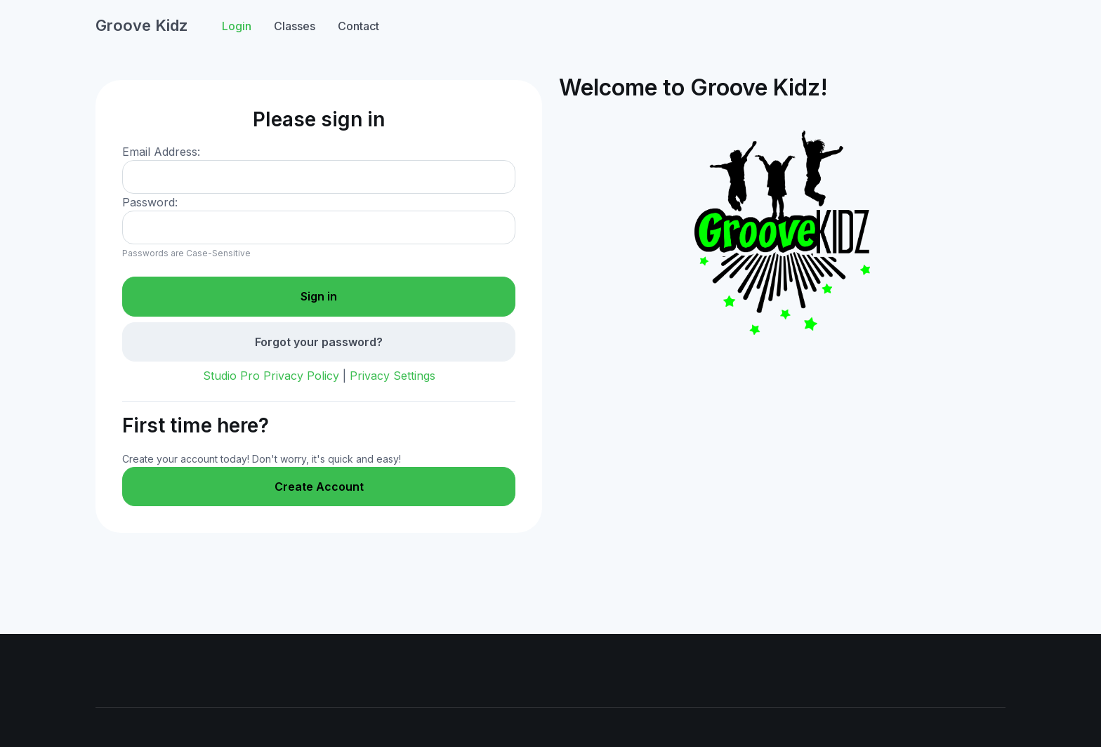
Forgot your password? (319, 342)
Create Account (319, 487)
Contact (358, 26)
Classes (294, 26)
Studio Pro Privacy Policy (271, 376)
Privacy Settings (392, 376)
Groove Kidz (141, 25)
